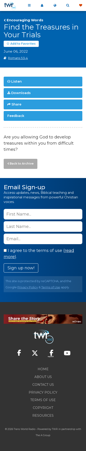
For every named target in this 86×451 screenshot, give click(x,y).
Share (16, 104)
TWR (55, 429)
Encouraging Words (25, 20)
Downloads (21, 93)
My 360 (41, 5)
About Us (43, 377)
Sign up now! (21, 267)
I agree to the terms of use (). (39, 253)
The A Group (43, 435)
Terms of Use (50, 287)
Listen (16, 81)
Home (43, 369)
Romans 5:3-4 (18, 58)
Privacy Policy (27, 287)
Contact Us (43, 385)
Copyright (43, 408)
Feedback (15, 116)
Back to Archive (22, 163)
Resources (43, 415)
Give (80, 5)
